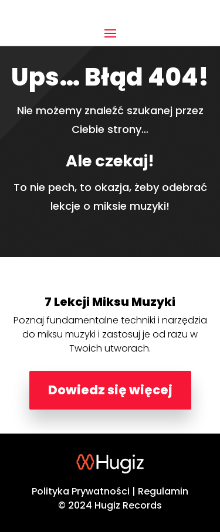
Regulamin (163, 491)
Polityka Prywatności (81, 491)
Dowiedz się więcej (110, 389)
